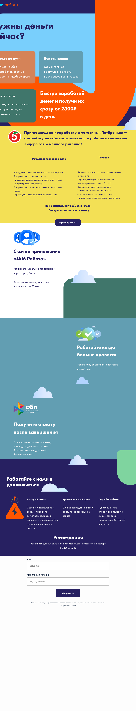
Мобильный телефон (38, 575)
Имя (29, 559)
